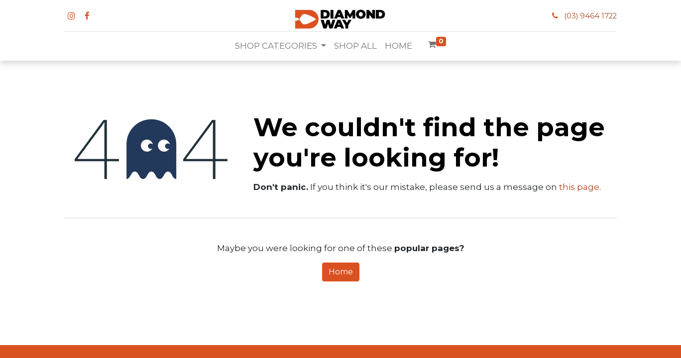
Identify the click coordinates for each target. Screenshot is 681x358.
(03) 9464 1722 (590, 15)
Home (341, 271)
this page (579, 187)
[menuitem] (355, 46)
